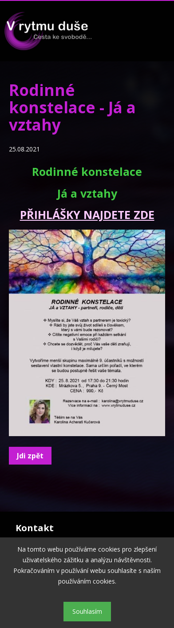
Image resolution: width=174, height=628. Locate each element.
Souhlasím (87, 611)
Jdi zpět (30, 456)
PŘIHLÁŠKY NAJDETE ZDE (87, 214)
